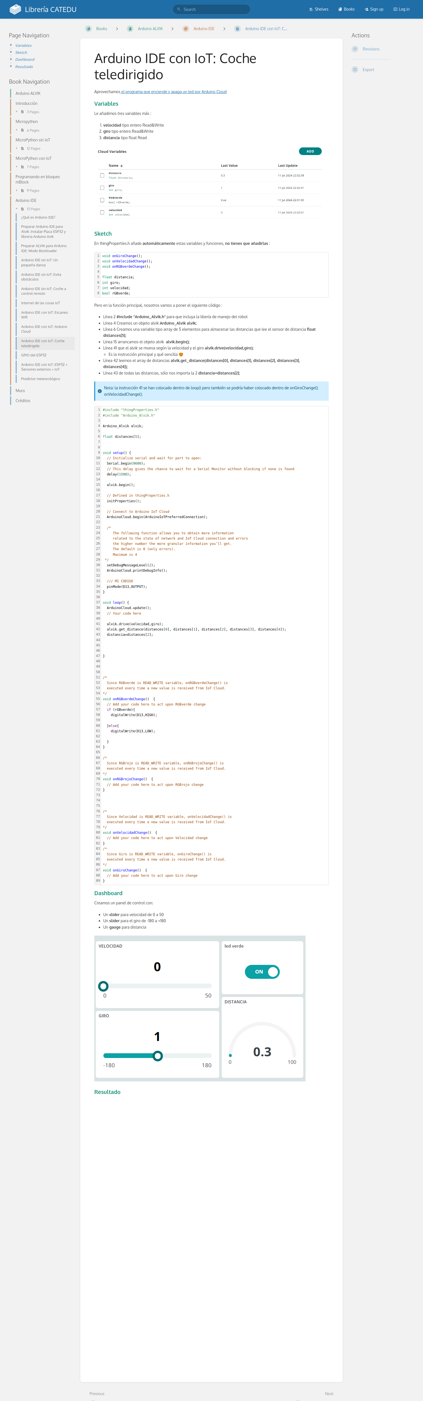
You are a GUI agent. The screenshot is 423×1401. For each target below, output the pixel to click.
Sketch (21, 52)
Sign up (374, 9)
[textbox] (214, 275)
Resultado (24, 66)
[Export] (383, 69)
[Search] (179, 9)
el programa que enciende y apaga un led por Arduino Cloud (173, 91)
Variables (23, 45)
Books (346, 9)
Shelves (318, 9)
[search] (211, 9)
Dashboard (24, 59)
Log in (401, 9)
